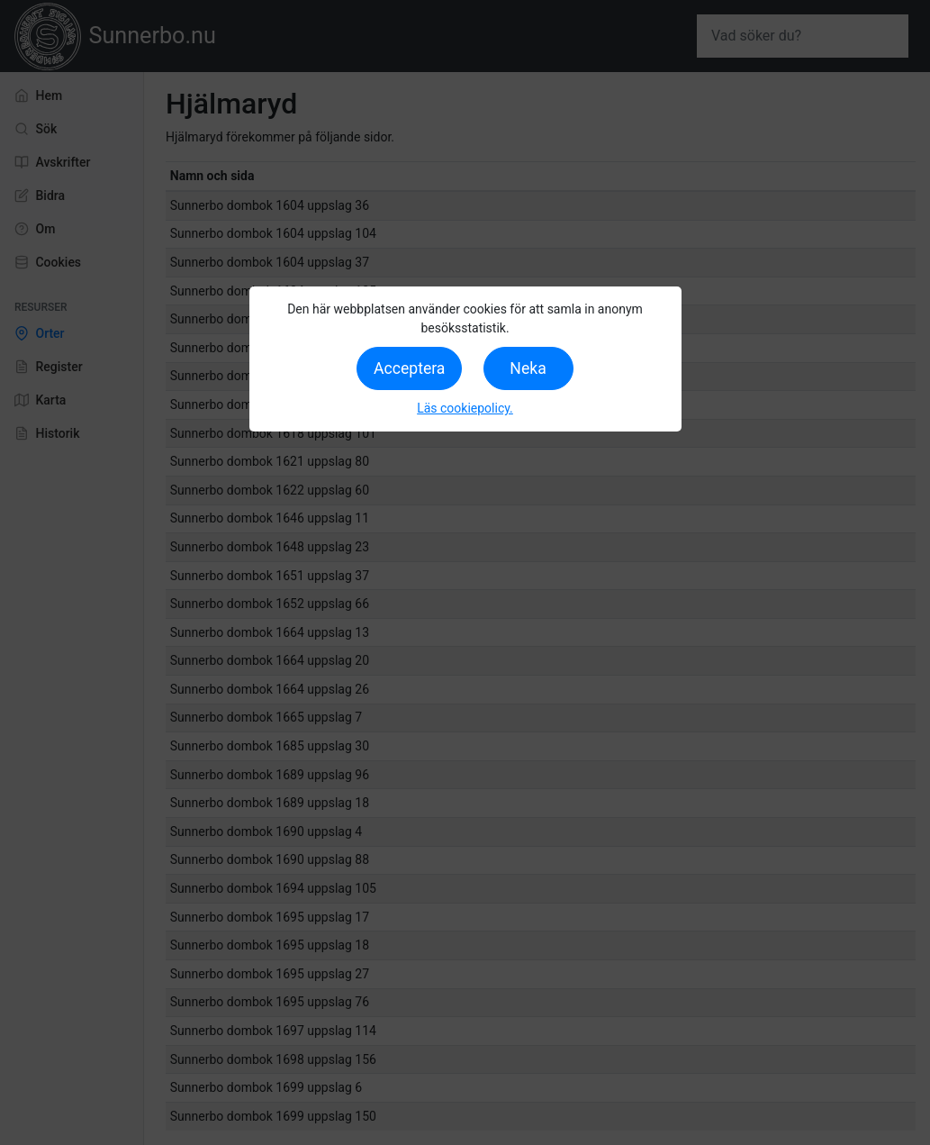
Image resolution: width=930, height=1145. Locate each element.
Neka (528, 368)
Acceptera (409, 368)
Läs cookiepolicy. (465, 408)
